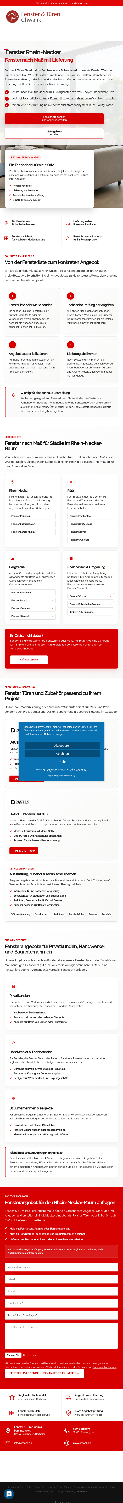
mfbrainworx (81, 1477)
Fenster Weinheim (21, 602)
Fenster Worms (78, 582)
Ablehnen (62, 753)
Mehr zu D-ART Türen (24, 836)
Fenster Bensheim (21, 578)
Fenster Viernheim (21, 594)
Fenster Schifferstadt (81, 509)
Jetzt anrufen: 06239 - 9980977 (52, 3)
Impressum (52, 776)
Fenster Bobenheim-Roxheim (85, 589)
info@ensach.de (79, 3)
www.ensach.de (82, 1428)
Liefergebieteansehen (69, 119)
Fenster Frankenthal (80, 501)
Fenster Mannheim (21, 501)
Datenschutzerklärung (104, 1352)
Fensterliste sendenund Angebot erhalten (25, 118)
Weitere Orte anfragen (81, 597)
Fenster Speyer (78, 517)
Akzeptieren (62, 745)
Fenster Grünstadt (79, 525)
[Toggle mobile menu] (116, 16)
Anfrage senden (29, 645)
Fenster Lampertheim (23, 517)
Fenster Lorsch (19, 586)
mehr (62, 762)
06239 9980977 (81, 1414)
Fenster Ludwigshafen (23, 509)
